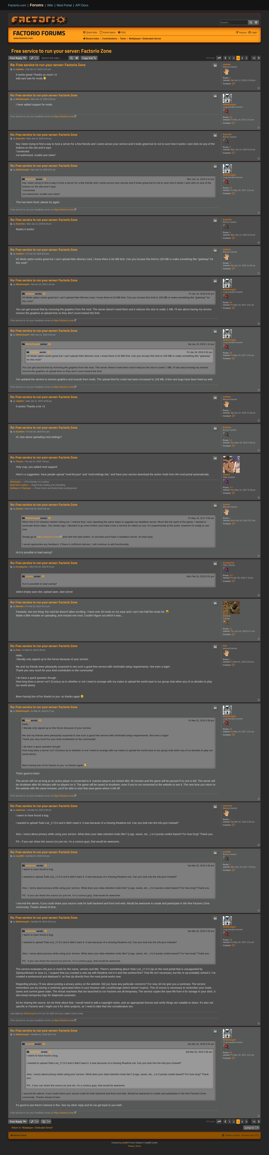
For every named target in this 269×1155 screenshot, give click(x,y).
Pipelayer (26, 488)
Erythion (227, 427)
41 (231, 629)
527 (231, 575)
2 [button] (233, 58)
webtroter (227, 806)
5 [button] (246, 58)
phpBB (125, 1143)
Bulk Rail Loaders (19, 485)
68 (231, 117)
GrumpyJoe (228, 563)
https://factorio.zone (64, 116)
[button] (219, 58)
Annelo (226, 504)
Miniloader (15, 482)
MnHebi (226, 616)
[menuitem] (107, 32)
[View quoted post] (45, 179)
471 (231, 487)
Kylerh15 (227, 134)
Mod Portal (64, 5)
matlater (227, 64)
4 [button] (242, 58)
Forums (37, 5)
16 (231, 440)
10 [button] (254, 58)
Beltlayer (14, 488)
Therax (226, 474)
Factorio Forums (39, 33)
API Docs (81, 5)
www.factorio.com (23, 38)
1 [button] (229, 58)
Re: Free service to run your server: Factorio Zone (48, 65)
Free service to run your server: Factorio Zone (61, 51)
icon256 (227, 852)
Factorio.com (17, 5)
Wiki (50, 5)
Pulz (225, 646)
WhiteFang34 (229, 104)
